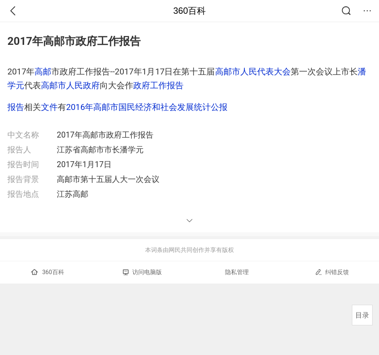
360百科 (189, 11)
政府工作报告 (158, 85)
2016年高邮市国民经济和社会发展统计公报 (146, 107)
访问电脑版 (142, 272)
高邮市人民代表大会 (253, 71)
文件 (49, 107)
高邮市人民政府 (70, 85)
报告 (15, 107)
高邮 (43, 71)
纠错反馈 (332, 272)
